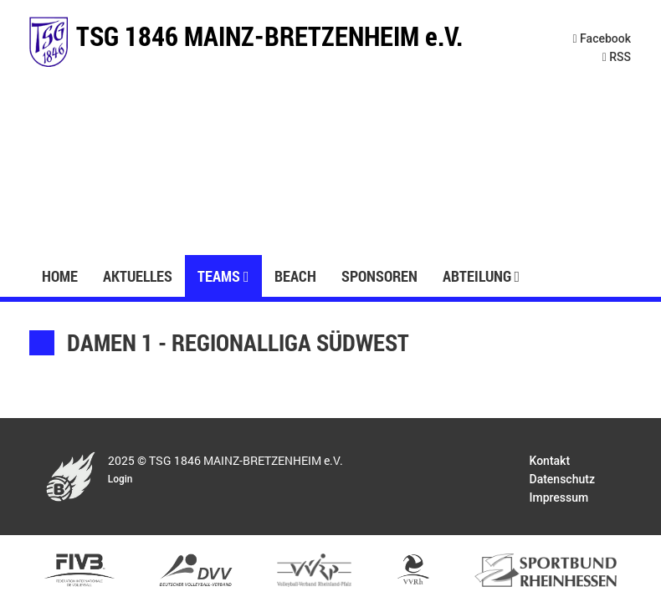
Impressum (559, 497)
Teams (223, 276)
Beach (295, 276)
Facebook (602, 38)
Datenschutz (562, 479)
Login (120, 479)
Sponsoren (379, 276)
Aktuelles (137, 276)
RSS (616, 57)
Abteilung (481, 276)
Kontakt (550, 460)
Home (60, 276)
